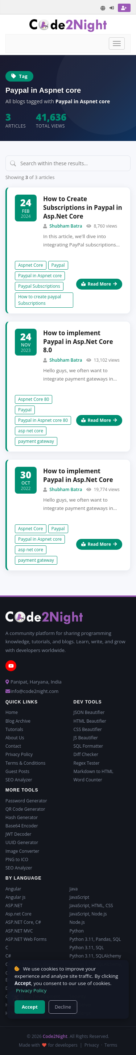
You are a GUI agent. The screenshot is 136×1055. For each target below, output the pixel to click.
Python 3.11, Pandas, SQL (95, 939)
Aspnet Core (30, 265)
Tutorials (14, 729)
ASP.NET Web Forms (25, 939)
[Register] (124, 8)
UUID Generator (21, 842)
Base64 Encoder (21, 826)
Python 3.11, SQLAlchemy (95, 956)
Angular (13, 889)
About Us (14, 738)
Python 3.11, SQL (87, 947)
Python (77, 931)
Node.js (77, 922)
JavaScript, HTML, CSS (91, 905)
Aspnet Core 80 (33, 399)
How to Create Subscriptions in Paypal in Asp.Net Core (82, 207)
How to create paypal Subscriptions (39, 300)
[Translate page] (103, 8)
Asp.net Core (18, 914)
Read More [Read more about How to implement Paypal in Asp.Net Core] (99, 544)
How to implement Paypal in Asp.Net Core (78, 475)
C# (8, 956)
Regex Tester (87, 763)
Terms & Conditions (25, 763)
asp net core (30, 431)
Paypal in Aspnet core (40, 276)
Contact (13, 746)
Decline (63, 1007)
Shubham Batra (65, 226)
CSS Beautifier (88, 729)
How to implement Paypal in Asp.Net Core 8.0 (78, 341)
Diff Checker (86, 754)
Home (11, 712)
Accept (30, 1007)
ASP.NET (13, 905)
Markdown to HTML (94, 771)
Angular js (15, 897)
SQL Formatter (88, 746)
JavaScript (79, 897)
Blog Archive (17, 721)
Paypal (58, 265)
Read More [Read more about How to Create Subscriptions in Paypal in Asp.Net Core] (99, 284)
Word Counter (88, 780)
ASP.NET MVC (19, 931)
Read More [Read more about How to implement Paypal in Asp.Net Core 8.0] (99, 420)
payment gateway (36, 441)
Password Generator (26, 801)
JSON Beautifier (89, 712)
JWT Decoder (18, 834)
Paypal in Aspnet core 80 (43, 420)
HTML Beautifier (90, 721)
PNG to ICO (16, 859)
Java (74, 889)
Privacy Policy (19, 754)
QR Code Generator (25, 809)
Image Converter (22, 851)
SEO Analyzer (18, 780)
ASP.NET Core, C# (23, 922)
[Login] (112, 8)
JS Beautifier (86, 738)
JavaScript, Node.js (88, 914)
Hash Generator (21, 817)
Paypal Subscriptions (39, 286)
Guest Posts (17, 771)
